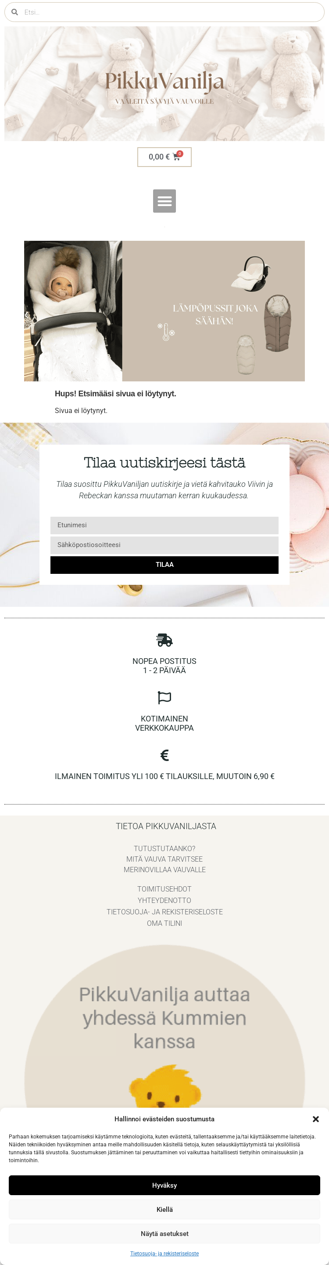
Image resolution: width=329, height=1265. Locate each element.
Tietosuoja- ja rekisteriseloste (164, 1254)
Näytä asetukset (165, 1234)
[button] (315, 1119)
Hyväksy (164, 1185)
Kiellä (165, 1210)
